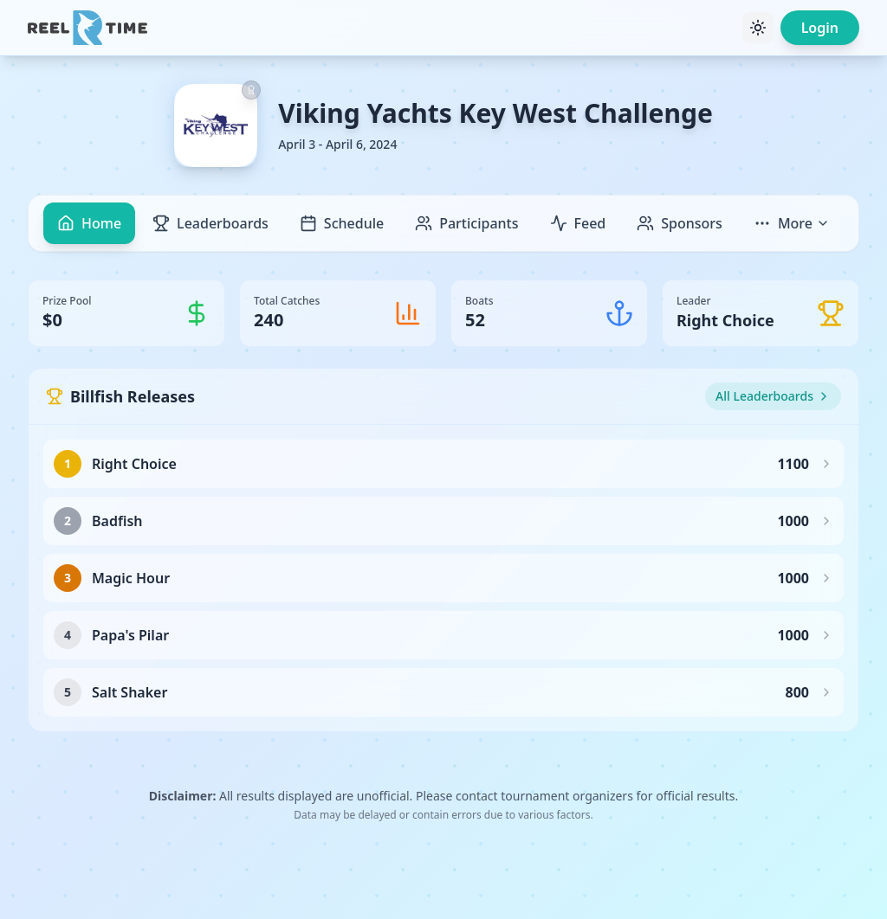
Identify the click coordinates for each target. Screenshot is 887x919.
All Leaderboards (773, 396)
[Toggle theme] (758, 27)
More (792, 223)
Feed (578, 223)
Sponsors (679, 223)
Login (819, 27)
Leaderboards (210, 223)
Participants (466, 223)
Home (89, 223)
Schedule (342, 223)
